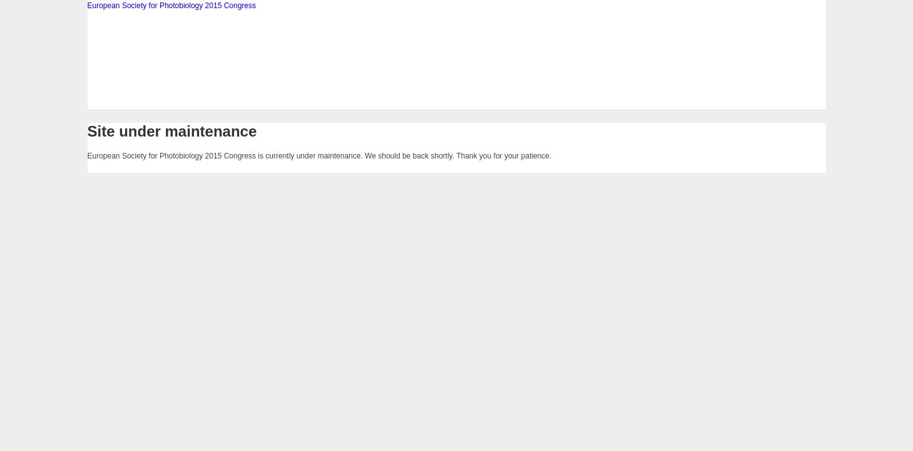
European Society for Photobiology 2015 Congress (172, 5)
